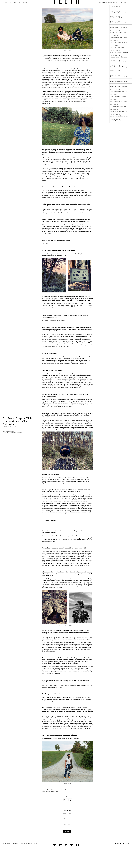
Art (15, 2)
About (35, 843)
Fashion (5, 2)
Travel (25, 2)
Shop (4, 843)
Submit (9, 843)
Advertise (15, 843)
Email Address (67, 813)
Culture (19, 2)
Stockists (22, 843)
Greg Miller (20, 432)
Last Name (67, 824)
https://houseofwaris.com (50, 791)
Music (10, 2)
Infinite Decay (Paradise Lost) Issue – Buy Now (112, 2)
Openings (29, 843)
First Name (67, 819)
